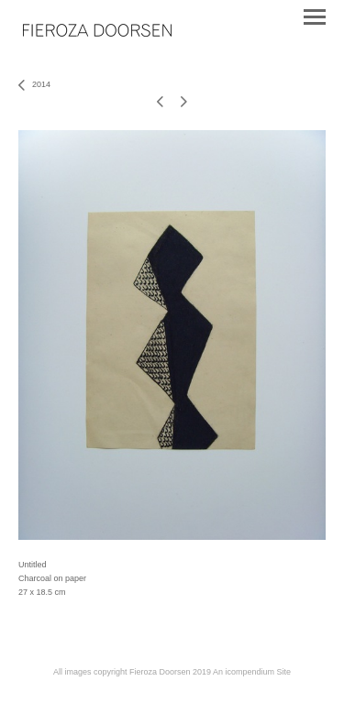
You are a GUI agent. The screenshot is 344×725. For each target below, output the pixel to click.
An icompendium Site (252, 671)
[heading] (97, 31)
